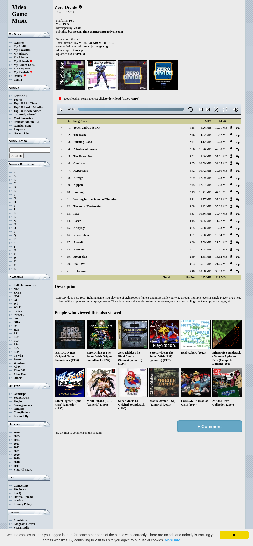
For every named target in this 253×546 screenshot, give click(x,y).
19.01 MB (221, 127)
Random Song (22, 125)
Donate (20, 76)
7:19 (192, 192)
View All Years (23, 469)
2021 (17, 451)
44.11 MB (221, 192)
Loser (77, 221)
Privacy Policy (23, 504)
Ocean (77, 31)
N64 (16, 296)
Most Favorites (23, 118)
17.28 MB (221, 142)
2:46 (192, 134)
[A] (37, 122)
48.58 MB (221, 185)
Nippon (78, 185)
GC (16, 300)
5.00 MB (205, 235)
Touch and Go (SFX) (86, 127)
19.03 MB (221, 228)
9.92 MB (205, 206)
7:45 (192, 185)
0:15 (192, 221)
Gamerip (77, 50)
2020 (17, 454)
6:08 (192, 206)
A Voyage (79, 228)
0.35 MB (205, 221)
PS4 (16, 344)
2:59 (192, 256)
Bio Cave (79, 264)
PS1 (16, 333)
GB (16, 318)
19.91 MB (221, 249)
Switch (18, 311)
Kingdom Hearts (24, 524)
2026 (17, 432)
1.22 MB (222, 221)
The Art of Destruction (87, 206)
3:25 (192, 228)
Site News (20, 489)
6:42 (192, 170)
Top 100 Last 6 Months (28, 107)
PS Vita (18, 355)
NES (16, 289)
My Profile (20, 46)
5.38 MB (205, 228)
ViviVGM (79, 54)
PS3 (16, 340)
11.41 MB (205, 192)
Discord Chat (22, 133)
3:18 (192, 127)
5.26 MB (205, 127)
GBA (17, 322)
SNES (17, 292)
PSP (16, 352)
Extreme (78, 249)
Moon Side (80, 256)
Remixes (19, 408)
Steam (17, 359)
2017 (17, 466)
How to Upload (23, 497)
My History (21, 53)
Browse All (20, 96)
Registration (81, 235)
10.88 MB (205, 271)
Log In (18, 79)
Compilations (22, 412)
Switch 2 (19, 315)
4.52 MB (205, 134)
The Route (80, 134)
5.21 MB (205, 264)
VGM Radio (21, 527)
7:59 (192, 178)
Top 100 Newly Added (27, 111)
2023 (17, 443)
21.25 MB (221, 264)
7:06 (192, 149)
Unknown (79, 271)
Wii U (17, 307)
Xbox (17, 366)
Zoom (77, 28)
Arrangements (23, 405)
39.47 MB (221, 213)
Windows (19, 363)
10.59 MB (205, 163)
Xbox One (20, 374)
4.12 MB (205, 142)
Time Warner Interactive (98, 31)
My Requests (22, 68)
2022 (17, 447)
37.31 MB (221, 156)
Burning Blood (82, 142)
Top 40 (18, 99)
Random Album (24, 122)
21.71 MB (221, 242)
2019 (17, 458)
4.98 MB (205, 249)
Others (18, 378)
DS (15, 326)
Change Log (100, 46)
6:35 (192, 163)
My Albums (21, 57)
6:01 (192, 156)
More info (172, 540)
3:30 (192, 242)
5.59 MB (205, 242)
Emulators (20, 520)
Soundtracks (22, 397)
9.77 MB (205, 199)
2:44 (192, 142)
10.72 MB (205, 170)
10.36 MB (205, 213)
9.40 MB (205, 156)
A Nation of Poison (85, 149)
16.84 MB (221, 235)
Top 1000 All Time (25, 103)
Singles (18, 401)
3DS (16, 329)
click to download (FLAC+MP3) (119, 98)
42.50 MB (221, 149)
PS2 (16, 337)
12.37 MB (205, 185)
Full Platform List (25, 285)
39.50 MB (221, 170)
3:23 (192, 264)
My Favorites (22, 50)
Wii (16, 303)
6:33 (192, 213)
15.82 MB (221, 134)
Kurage (78, 178)
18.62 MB (221, 256)
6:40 (192, 271)
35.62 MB (221, 206)
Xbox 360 (19, 370)
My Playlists (23, 72)
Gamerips (20, 394)
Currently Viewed (25, 114)
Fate (76, 213)
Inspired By (21, 416)
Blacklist (19, 500)
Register (19, 42)
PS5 (16, 348)
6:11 (192, 199)
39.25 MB (221, 163)
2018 (17, 462)
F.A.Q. (18, 493)
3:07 (192, 249)
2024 (17, 440)
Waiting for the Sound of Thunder (95, 199)
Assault (78, 242)
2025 (17, 436)
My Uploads (23, 61)
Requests (19, 129)
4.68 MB (205, 256)
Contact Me (21, 485)
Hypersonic (80, 170)
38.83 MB (221, 271)
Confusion (79, 163)
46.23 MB (221, 178)
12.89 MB (205, 178)
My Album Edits (24, 65)
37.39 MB (221, 199)
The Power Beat (83, 156)
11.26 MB (205, 149)
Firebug (78, 192)
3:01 (192, 235)
